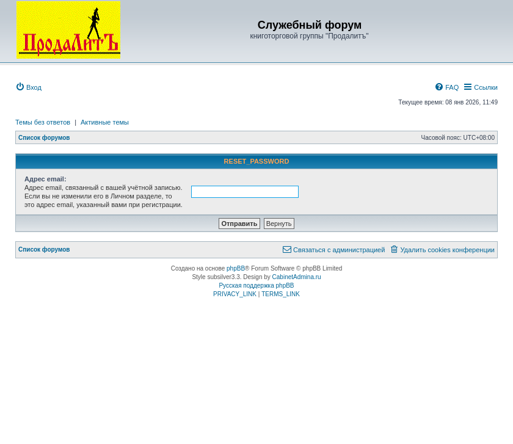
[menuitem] (28, 87)
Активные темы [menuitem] (105, 122)
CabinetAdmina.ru (296, 277)
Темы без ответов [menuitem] (42, 122)
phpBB (236, 268)
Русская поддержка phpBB (256, 285)
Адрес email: (45, 179)
